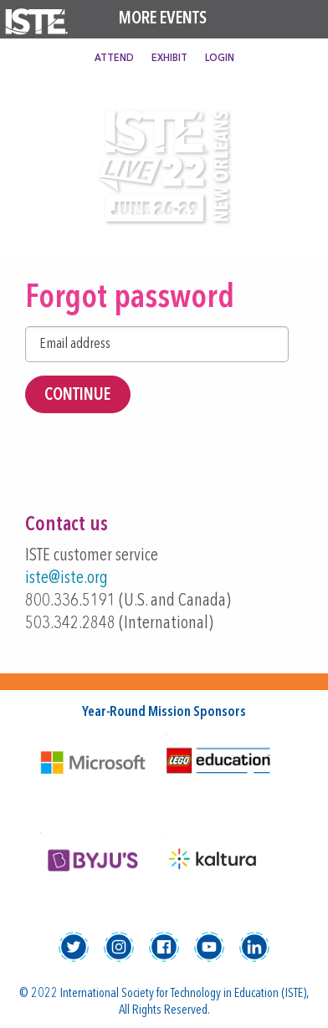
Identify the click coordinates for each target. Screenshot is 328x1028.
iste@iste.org (66, 578)
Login (219, 59)
